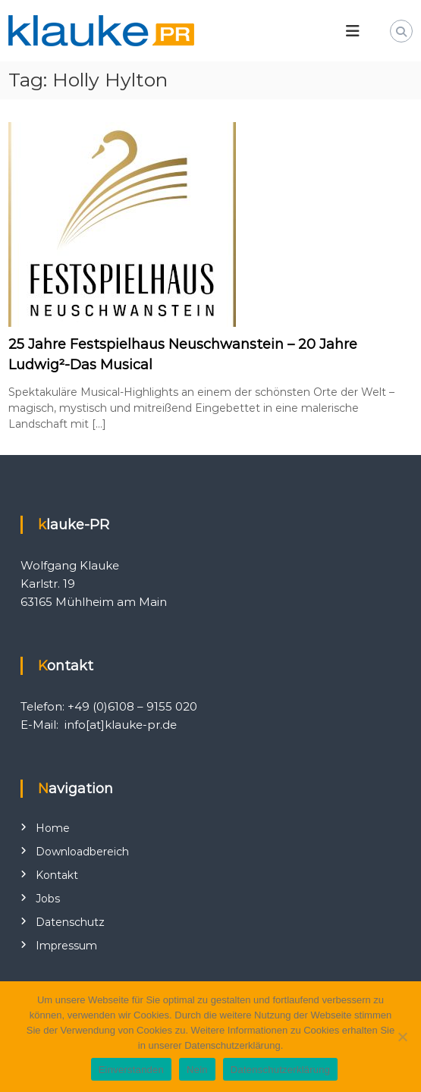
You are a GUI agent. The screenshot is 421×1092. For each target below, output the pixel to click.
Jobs (48, 898)
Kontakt (57, 875)
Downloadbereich (82, 851)
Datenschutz (70, 922)
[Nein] (402, 1036)
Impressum (66, 945)
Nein (197, 1069)
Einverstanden (131, 1069)
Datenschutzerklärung (280, 1069)
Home (53, 828)
